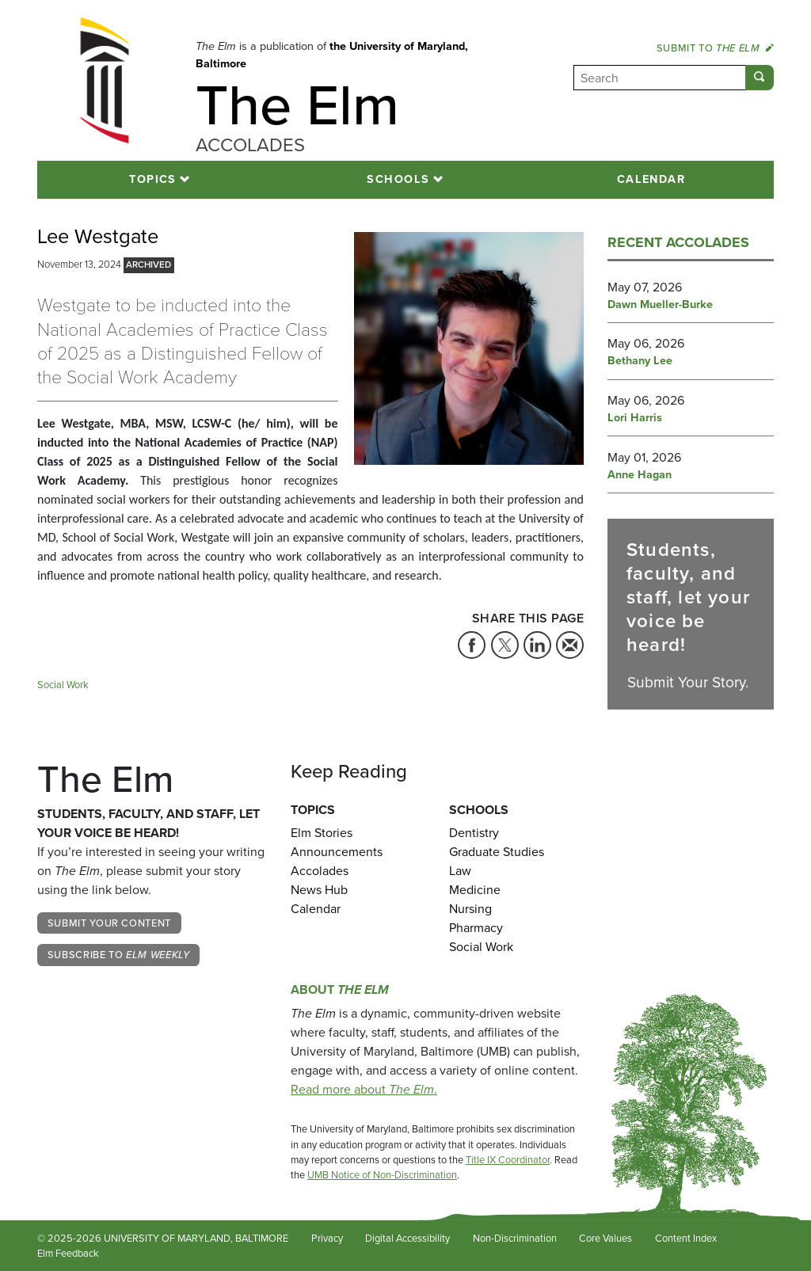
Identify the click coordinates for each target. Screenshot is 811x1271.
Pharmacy (476, 928)
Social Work (481, 947)
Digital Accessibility (407, 1238)
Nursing (470, 909)
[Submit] (759, 77)
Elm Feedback (68, 1253)
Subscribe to (119, 954)
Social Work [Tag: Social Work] (63, 684)
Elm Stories (321, 833)
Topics (153, 179)
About (340, 989)
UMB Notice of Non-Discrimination (382, 1174)
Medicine (475, 890)
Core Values (605, 1238)
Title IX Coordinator (508, 1159)
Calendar (651, 179)
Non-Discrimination (515, 1238)
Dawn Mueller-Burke (660, 305)
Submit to (715, 47)
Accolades (319, 871)
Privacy (327, 1238)
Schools (398, 179)
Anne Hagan (639, 475)
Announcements (337, 852)
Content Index (686, 1238)
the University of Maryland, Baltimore (332, 54)
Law (460, 871)
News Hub (319, 890)
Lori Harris (634, 418)
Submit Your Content (109, 922)
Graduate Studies (496, 852)
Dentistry (474, 833)
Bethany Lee (639, 361)
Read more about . (364, 1089)
